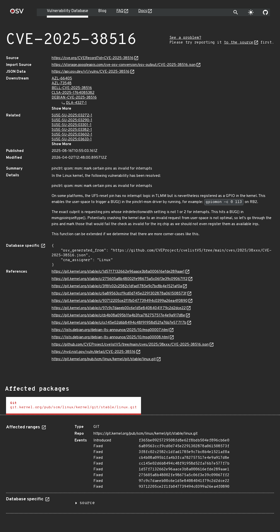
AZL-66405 (62, 78)
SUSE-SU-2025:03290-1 (72, 120)
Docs (142, 11)
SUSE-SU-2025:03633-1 (72, 139)
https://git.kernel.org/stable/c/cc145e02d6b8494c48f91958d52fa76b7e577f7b (119, 322)
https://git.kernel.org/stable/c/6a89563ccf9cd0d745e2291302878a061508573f (119, 293)
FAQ (119, 11)
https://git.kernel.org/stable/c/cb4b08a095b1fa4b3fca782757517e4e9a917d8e (118, 315)
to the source (238, 42)
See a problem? (185, 37)
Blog (102, 11)
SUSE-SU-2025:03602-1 (72, 134)
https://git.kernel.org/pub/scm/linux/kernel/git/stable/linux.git (104, 359)
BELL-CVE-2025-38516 (72, 88)
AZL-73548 (62, 83)
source (87, 503)
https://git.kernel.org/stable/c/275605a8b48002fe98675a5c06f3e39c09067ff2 (120, 279)
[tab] (73, 406)
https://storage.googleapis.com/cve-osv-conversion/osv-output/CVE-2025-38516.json (124, 65)
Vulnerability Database (67, 11)
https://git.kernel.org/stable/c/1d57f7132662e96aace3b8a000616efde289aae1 (118, 271)
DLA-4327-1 (76, 103)
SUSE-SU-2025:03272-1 (72, 115)
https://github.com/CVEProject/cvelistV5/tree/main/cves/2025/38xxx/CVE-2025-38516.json (130, 344)
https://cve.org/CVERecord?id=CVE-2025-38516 (92, 58)
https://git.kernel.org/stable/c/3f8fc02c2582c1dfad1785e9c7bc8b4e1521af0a (117, 286)
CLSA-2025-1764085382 (73, 93)
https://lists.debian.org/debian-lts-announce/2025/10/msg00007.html (110, 330)
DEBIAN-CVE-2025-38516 (74, 97)
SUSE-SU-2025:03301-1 (71, 125)
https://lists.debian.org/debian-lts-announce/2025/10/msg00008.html (110, 337)
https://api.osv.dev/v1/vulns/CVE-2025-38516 (90, 71)
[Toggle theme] (251, 12)
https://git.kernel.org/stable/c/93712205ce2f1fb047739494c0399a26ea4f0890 (120, 301)
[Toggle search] (236, 12)
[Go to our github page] (265, 12)
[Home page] (17, 13)
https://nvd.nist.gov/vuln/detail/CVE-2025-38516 (93, 352)
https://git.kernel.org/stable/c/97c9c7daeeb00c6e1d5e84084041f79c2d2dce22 (119, 308)
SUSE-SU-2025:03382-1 (72, 130)
